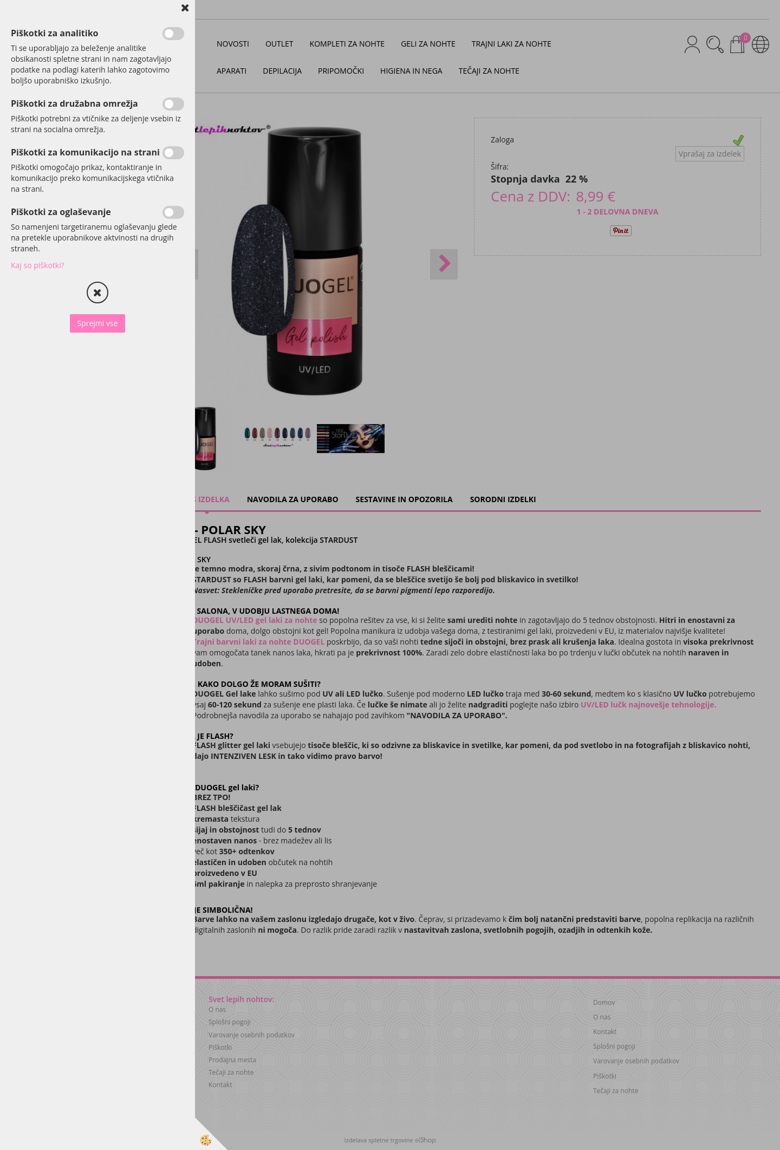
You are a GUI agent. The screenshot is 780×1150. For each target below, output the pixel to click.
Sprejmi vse (97, 323)
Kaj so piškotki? (37, 265)
